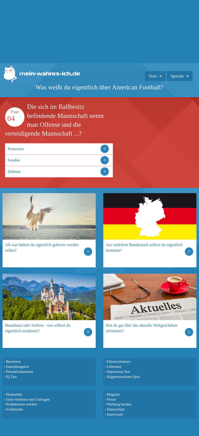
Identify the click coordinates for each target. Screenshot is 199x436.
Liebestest (114, 367)
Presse (111, 399)
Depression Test (118, 372)
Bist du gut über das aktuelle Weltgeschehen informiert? (141, 328)
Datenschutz (116, 409)
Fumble (14, 160)
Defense (14, 171)
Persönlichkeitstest (19, 372)
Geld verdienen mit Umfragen (27, 399)
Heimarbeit (14, 394)
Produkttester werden (21, 404)
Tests (153, 76)
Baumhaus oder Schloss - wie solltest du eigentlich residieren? (37, 328)
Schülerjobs (14, 409)
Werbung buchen (119, 404)
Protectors (16, 149)
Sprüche (177, 76)
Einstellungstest (17, 367)
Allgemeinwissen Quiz (123, 377)
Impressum (115, 414)
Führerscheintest (119, 362)
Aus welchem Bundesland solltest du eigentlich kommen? (144, 247)
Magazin (113, 394)
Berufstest (13, 362)
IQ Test (11, 377)
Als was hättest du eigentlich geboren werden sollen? (42, 247)
